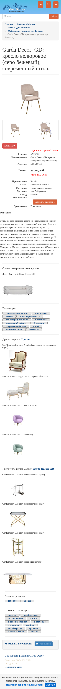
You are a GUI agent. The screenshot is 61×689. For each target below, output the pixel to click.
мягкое (9, 316)
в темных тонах (16, 631)
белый (34, 631)
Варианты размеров (45, 202)
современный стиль (16, 326)
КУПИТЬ (9, 146)
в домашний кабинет (16, 323)
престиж (12, 615)
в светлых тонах (14, 329)
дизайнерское (30, 615)
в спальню (13, 625)
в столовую (40, 622)
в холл (33, 618)
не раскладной (15, 618)
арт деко (33, 628)
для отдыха (41, 313)
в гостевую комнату (30, 316)
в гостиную (40, 320)
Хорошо (50, 685)
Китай (36, 326)
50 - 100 (27, 601)
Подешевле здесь (13, 667)
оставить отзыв (43, 644)
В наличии (39, 323)
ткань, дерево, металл (17, 313)
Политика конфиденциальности (24, 685)
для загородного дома (17, 320)
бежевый (33, 329)
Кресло (25, 339)
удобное (30, 625)
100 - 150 (12, 601)
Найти (54, 16)
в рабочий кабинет (17, 622)
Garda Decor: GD (43, 468)
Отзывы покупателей (18, 643)
